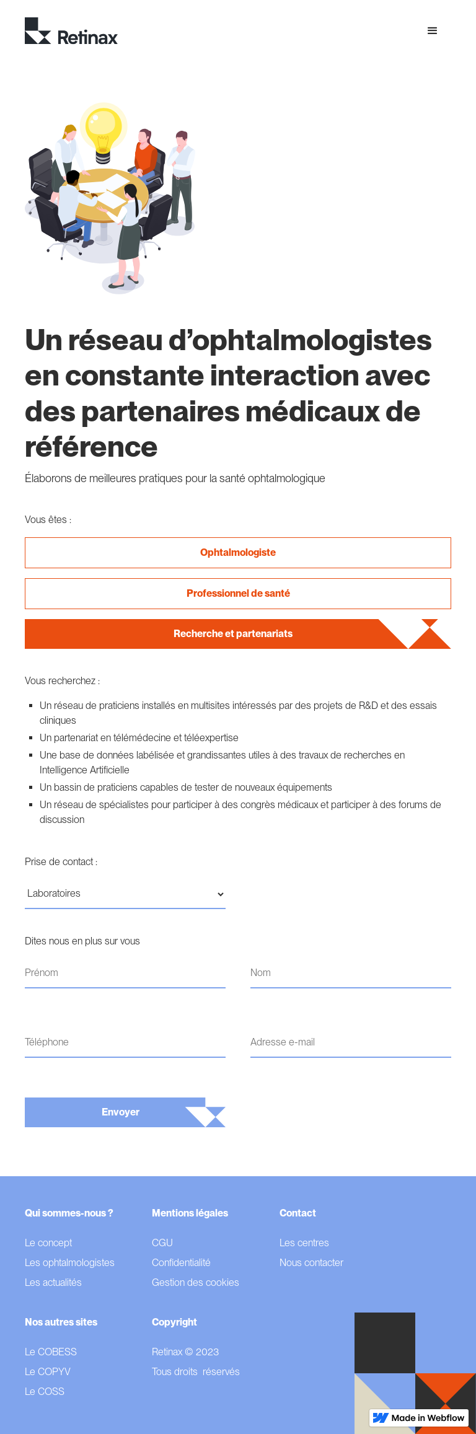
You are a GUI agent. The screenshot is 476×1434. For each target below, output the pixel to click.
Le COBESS (51, 1352)
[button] (432, 31)
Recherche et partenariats (233, 634)
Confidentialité (181, 1263)
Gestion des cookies (195, 1282)
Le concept (48, 1243)
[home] (71, 31)
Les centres (304, 1243)
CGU (162, 1243)
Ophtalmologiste (238, 552)
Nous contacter (311, 1263)
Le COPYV (48, 1372)
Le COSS (44, 1391)
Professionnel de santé (238, 593)
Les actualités (53, 1282)
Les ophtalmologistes (70, 1263)
